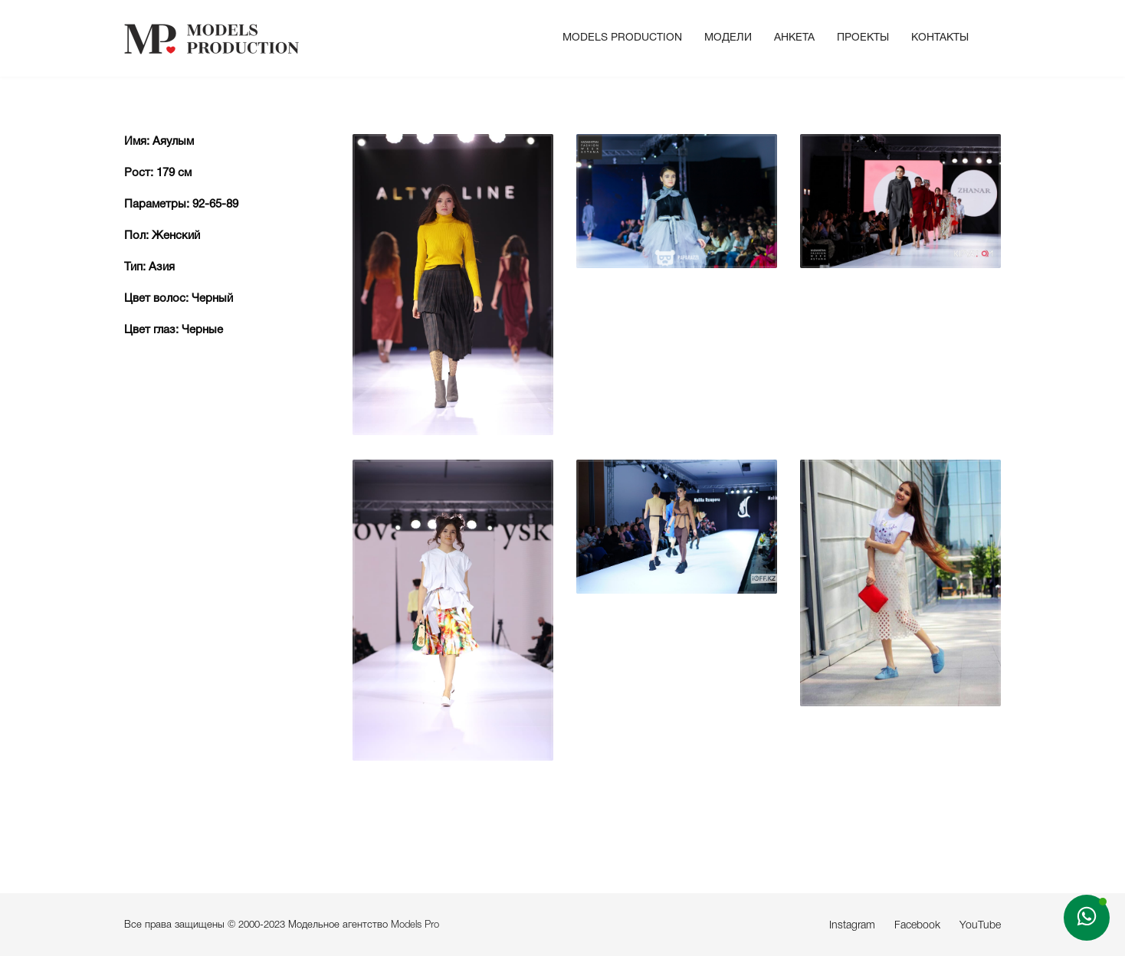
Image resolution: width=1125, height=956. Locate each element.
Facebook (917, 926)
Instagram (852, 926)
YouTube (980, 926)
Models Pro (415, 925)
